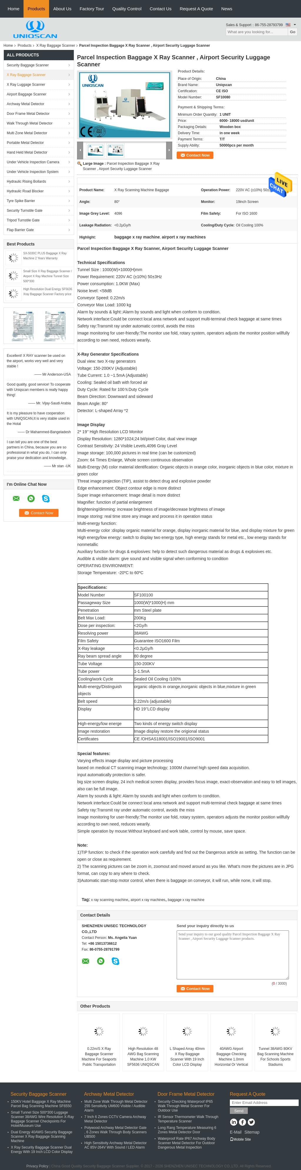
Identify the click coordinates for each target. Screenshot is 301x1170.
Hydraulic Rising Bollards (26, 181)
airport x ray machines (148, 900)
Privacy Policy (37, 1166)
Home (13, 8)
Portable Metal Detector (25, 143)
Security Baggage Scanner (28, 65)
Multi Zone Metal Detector (27, 133)
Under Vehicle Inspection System (32, 172)
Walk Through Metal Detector (29, 123)
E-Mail (236, 1132)
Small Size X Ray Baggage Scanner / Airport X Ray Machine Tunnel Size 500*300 (47, 276)
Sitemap (251, 1132)
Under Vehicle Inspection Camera (33, 162)
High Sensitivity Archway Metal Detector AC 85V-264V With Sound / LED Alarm (115, 1145)
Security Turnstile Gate (24, 211)
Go (292, 32)
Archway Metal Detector (25, 104)
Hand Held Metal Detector (27, 152)
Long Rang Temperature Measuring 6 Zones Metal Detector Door (187, 1130)
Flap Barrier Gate (20, 230)
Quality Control (126, 8)
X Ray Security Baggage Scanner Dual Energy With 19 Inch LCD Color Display (42, 1149)
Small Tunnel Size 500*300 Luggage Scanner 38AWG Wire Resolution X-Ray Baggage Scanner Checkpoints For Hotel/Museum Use (42, 1119)
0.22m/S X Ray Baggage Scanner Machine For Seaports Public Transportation (99, 1057)
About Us (62, 8)
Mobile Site (240, 1139)
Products (36, 8)
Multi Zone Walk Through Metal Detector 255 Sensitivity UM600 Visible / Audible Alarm (116, 1106)
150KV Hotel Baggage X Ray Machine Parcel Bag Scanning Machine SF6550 (41, 1104)
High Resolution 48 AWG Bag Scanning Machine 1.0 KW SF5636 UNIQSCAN (143, 1057)
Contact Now (198, 155)
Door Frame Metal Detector (28, 114)
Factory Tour (92, 8)
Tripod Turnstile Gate (23, 220)
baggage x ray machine (186, 900)
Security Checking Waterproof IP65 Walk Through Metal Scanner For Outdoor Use (185, 1106)
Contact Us (160, 8)
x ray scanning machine (109, 900)
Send (238, 1111)
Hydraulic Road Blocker (25, 191)
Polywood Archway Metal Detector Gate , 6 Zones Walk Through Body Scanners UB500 (115, 1132)
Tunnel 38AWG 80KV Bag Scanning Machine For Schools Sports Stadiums (275, 1057)
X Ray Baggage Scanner (55, 45)
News (227, 8)
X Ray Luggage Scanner (26, 85)
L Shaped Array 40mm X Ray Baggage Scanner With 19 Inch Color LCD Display (187, 1057)
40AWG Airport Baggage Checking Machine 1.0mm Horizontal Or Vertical (231, 1057)
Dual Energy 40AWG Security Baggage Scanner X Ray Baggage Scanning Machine (41, 1136)
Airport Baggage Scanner (26, 94)
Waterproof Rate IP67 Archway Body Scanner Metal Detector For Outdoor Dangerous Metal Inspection (186, 1143)
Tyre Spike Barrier (21, 201)
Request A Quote (196, 8)
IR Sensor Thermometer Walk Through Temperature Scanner (188, 1119)
